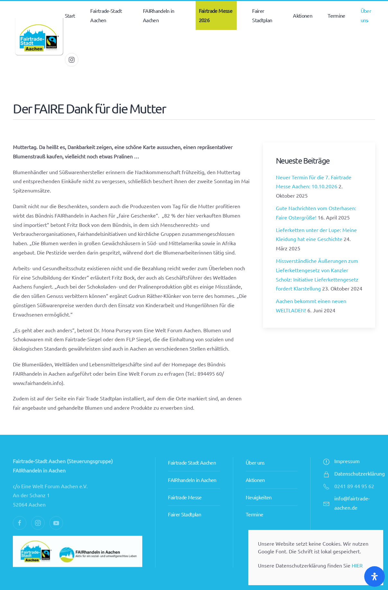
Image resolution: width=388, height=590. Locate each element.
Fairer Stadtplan (184, 501)
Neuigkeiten (259, 484)
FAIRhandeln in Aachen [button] (158, 15)
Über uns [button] (366, 15)
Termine (336, 15)
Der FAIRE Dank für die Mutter (89, 108)
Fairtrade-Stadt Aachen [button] (105, 15)
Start (70, 15)
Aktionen (255, 467)
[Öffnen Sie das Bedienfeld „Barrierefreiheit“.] (374, 576)
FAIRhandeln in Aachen (192, 467)
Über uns (255, 449)
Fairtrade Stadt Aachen (192, 449)
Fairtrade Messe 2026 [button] (215, 15)
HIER (357, 565)
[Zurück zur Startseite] (39, 37)
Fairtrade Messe (184, 484)
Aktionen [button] (302, 15)
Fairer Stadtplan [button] (262, 15)
